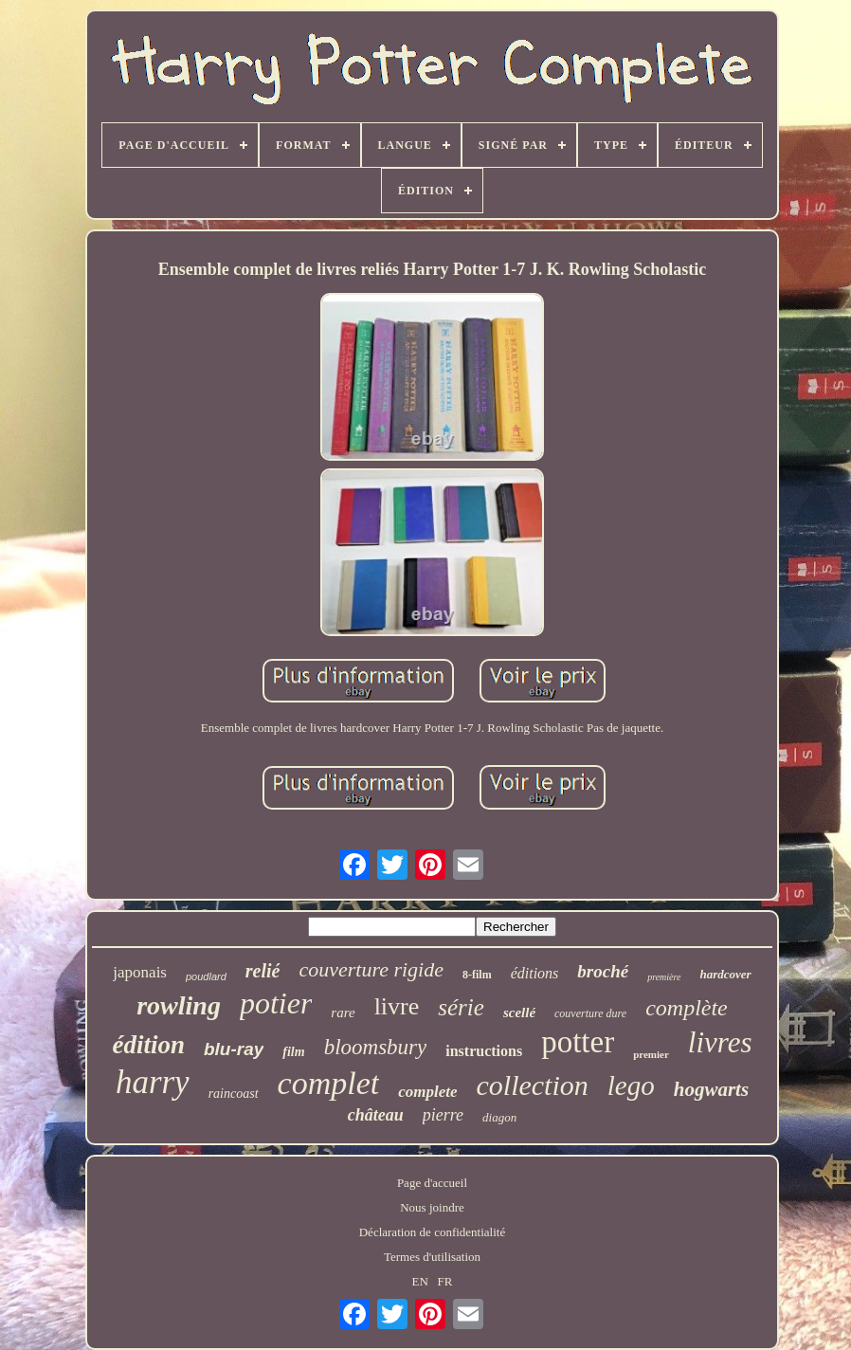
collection (532, 1085)
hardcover (725, 974)
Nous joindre (432, 1207)
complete (427, 1092)
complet (329, 1083)
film (293, 1052)
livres (720, 1042)
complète (686, 1007)
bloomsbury (375, 1047)
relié (263, 970)
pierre (443, 1114)
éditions (535, 973)
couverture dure (590, 1013)
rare (342, 1012)
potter (577, 1042)
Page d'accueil (432, 1183)
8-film (477, 974)
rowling (178, 1005)
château (376, 1114)
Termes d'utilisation (432, 1257)
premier (651, 1054)
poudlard (206, 976)
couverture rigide (371, 969)
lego (631, 1085)
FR (445, 1281)
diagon (499, 1117)
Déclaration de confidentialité (432, 1232)
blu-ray (233, 1049)
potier (276, 1003)
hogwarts (711, 1089)
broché (602, 971)
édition (148, 1045)
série (461, 1007)
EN (419, 1281)
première (663, 977)
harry (153, 1082)
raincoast (233, 1093)
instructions (483, 1051)
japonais (140, 972)
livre (397, 1006)
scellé (519, 1012)
